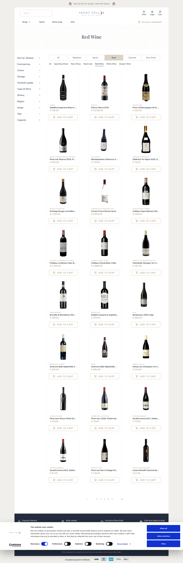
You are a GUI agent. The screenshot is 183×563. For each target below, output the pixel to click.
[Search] (36, 13)
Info (73, 22)
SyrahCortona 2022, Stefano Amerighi (67, 470)
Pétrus (94, 105)
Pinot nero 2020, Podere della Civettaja (109, 418)
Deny (163, 557)
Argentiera (95, 312)
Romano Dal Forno (57, 364)
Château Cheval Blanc (100, 260)
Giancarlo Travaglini (141, 157)
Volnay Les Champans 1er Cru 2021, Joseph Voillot (155, 367)
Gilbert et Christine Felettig (144, 260)
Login (152, 13)
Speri (93, 364)
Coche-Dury (137, 105)
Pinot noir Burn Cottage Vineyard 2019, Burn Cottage (115, 470)
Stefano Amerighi (139, 416)
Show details (122, 557)
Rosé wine (88, 64)
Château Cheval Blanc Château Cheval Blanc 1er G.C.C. (116, 263)
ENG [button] (144, 13)
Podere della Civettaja (100, 416)
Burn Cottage (96, 468)
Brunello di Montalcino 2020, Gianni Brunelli (69, 315)
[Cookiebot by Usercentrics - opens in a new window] (15, 558)
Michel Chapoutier (57, 209)
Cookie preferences (152, 532)
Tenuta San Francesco (141, 468)
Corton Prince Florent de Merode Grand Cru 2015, (113, 211)
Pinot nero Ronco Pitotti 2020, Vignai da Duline (71, 418)
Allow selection (163, 549)
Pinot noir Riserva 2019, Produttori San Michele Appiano (75, 159)
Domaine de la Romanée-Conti (102, 209)
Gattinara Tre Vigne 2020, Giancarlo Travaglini (153, 159)
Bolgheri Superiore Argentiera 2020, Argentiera (112, 315)
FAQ (96, 532)
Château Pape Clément (141, 209)
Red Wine (99, 64)
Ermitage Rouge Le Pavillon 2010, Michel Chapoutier (73, 211)
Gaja (134, 312)
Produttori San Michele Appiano (62, 157)
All (50, 64)
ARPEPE (52, 105)
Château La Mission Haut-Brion (62, 260)
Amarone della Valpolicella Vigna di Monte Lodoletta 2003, (76, 367)
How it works (125, 532)
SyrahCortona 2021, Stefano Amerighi (150, 418)
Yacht (42, 22)
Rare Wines (76, 64)
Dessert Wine (125, 64)
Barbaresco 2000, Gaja (143, 315)
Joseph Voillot (138, 364)
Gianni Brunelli (56, 312)
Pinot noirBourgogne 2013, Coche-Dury (151, 107)
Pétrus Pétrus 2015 (100, 107)
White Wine (111, 64)
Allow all (163, 541)
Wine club (57, 22)
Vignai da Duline (56, 416)
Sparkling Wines (61, 64)
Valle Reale (95, 157)
